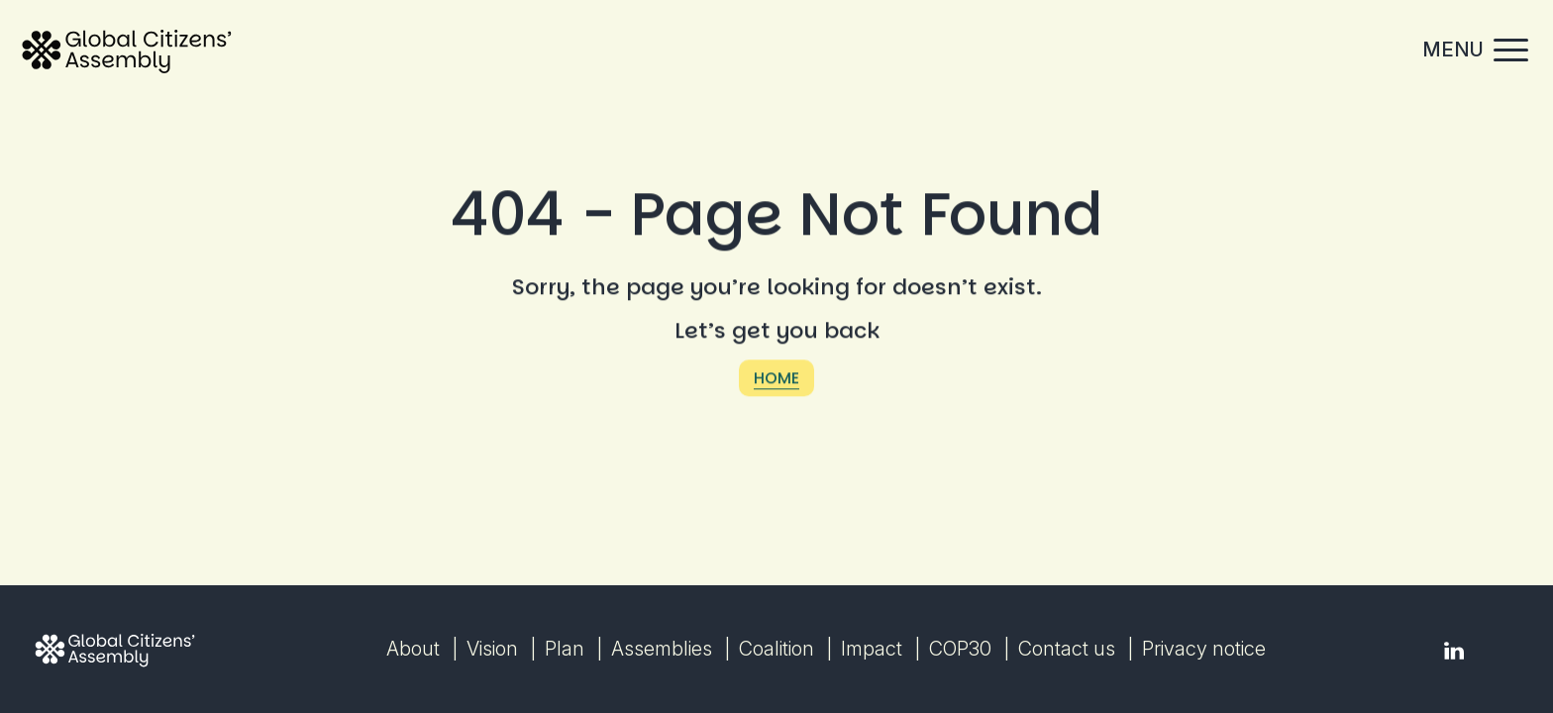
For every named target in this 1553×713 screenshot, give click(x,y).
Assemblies (661, 649)
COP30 (960, 649)
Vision (492, 649)
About (413, 649)
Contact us (1066, 649)
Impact (871, 649)
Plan (564, 649)
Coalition (776, 649)
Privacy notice (1204, 649)
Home (776, 380)
